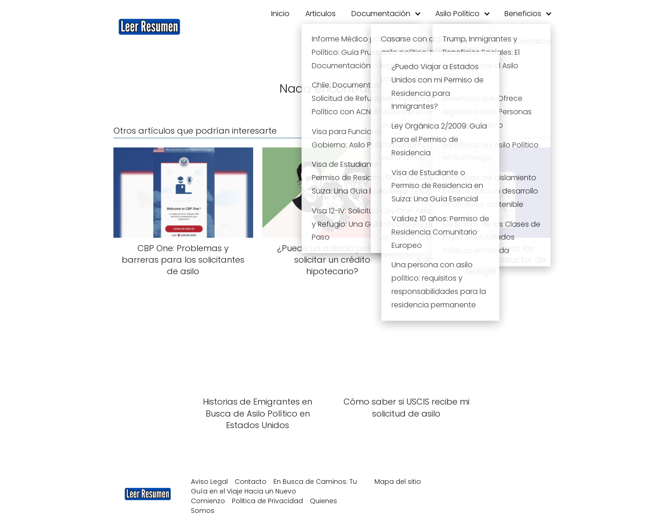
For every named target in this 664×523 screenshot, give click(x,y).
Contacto (533, 41)
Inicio (280, 13)
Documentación (380, 13)
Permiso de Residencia (449, 41)
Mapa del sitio (397, 481)
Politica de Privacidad (267, 500)
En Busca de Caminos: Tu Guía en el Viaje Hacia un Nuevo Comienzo (274, 491)
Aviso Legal (209, 481)
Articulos (320, 13)
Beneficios (522, 13)
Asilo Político (457, 13)
